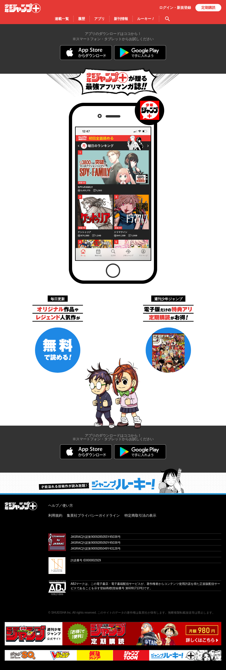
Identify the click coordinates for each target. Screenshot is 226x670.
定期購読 (208, 8)
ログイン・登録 (175, 8)
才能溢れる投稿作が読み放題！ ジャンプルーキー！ (113, 480)
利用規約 (55, 515)
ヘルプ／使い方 (60, 505)
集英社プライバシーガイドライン (93, 515)
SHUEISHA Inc (61, 612)
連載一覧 (62, 19)
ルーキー (145, 19)
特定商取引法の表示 (140, 515)
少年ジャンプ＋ (23, 8)
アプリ (99, 19)
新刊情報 (121, 19)
